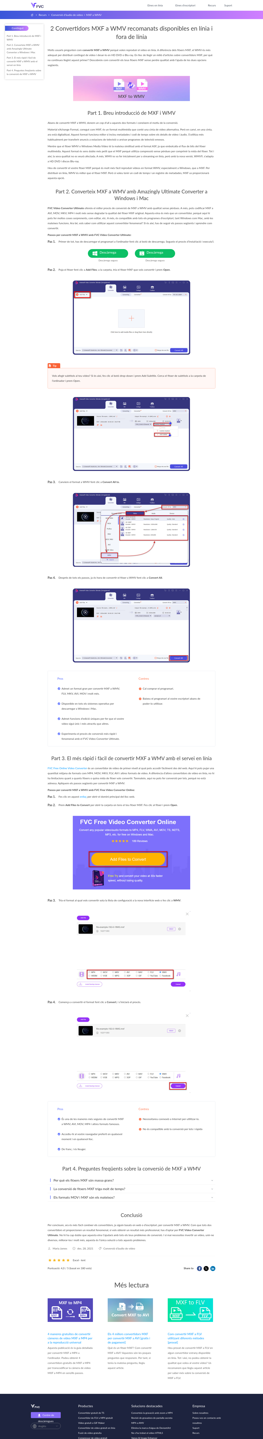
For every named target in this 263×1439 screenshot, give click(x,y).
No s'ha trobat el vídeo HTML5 (147, 1432)
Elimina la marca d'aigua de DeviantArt (151, 1427)
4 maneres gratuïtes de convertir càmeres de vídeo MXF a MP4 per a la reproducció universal (70, 1338)
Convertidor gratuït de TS (91, 1412)
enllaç (83, 796)
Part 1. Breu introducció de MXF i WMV (24, 37)
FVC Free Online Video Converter (67, 768)
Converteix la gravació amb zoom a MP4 (152, 1412)
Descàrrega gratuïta (114, 254)
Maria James (60, 1248)
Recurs (212, 5)
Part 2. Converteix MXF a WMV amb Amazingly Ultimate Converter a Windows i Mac (23, 48)
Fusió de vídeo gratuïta (89, 1432)
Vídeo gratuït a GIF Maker (91, 1422)
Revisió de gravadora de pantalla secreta (151, 1417)
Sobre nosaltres (200, 1412)
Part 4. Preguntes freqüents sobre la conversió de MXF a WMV (24, 72)
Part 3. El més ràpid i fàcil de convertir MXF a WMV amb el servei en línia (22, 61)
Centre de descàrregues (46, 1415)
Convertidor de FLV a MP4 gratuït (95, 1417)
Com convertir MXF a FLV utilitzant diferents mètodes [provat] (186, 1338)
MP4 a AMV (137, 1422)
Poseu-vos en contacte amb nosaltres (207, 1420)
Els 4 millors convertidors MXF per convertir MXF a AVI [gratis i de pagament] (129, 1338)
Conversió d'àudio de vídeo (67, 14)
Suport (228, 5)
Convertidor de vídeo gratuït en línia (96, 1427)
